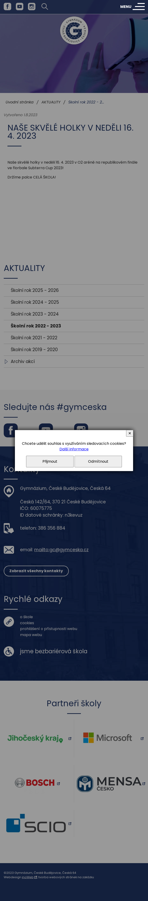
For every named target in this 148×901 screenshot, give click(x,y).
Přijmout (49, 461)
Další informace (74, 449)
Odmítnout (98, 461)
